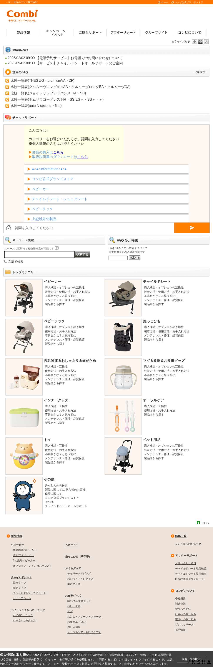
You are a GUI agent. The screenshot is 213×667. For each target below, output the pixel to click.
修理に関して (53, 493)
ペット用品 (151, 440)
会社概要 (180, 598)
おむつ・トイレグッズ (80, 578)
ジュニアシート (22, 598)
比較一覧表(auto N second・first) (36, 106)
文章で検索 (15, 261)
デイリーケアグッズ (79, 573)
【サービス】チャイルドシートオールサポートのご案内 (79, 63)
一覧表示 (199, 72)
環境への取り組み (185, 619)
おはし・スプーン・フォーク (84, 616)
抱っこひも (151, 321)
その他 (49, 479)
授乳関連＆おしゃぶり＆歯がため (70, 361)
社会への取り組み (185, 614)
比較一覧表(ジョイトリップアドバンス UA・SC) (48, 93)
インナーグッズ (56, 400)
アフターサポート (186, 555)
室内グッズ (73, 583)
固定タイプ (19, 587)
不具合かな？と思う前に (60, 296)
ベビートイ (71, 544)
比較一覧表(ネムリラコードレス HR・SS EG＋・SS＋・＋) (56, 99)
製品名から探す (55, 304)
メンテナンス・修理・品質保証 (65, 300)
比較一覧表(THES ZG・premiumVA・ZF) (42, 80)
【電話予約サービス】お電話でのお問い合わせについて (79, 58)
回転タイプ (19, 582)
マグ (70, 611)
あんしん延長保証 (56, 485)
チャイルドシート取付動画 (190, 573)
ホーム (164, 2)
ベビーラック (54, 321)
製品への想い (183, 608)
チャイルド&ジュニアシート (29, 593)
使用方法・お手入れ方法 (60, 331)
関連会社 (180, 603)
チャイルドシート (157, 281)
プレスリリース (184, 624)
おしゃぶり (73, 627)
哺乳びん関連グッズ (79, 600)
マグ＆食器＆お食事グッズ (164, 361)
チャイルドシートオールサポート (66, 506)
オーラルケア (153, 400)
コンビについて (185, 590)
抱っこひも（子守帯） (78, 556)
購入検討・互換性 (56, 366)
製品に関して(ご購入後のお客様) (66, 489)
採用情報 (180, 629)
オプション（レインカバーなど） (32, 565)
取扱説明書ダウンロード (189, 579)
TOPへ (205, 523)
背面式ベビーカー (23, 555)
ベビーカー (52, 281)
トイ (47, 440)
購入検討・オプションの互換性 (65, 287)
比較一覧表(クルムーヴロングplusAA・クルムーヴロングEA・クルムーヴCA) (70, 87)
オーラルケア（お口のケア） (84, 632)
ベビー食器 (73, 606)
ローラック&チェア (24, 620)
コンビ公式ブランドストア (189, 2)
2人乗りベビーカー (24, 560)
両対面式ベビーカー (25, 550)
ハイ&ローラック (23, 615)
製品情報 (16, 536)
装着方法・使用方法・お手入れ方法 (67, 291)
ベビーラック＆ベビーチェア (28, 610)
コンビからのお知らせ (188, 543)
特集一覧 (180, 536)
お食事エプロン (76, 621)
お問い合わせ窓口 (185, 563)
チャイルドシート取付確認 (190, 568)
